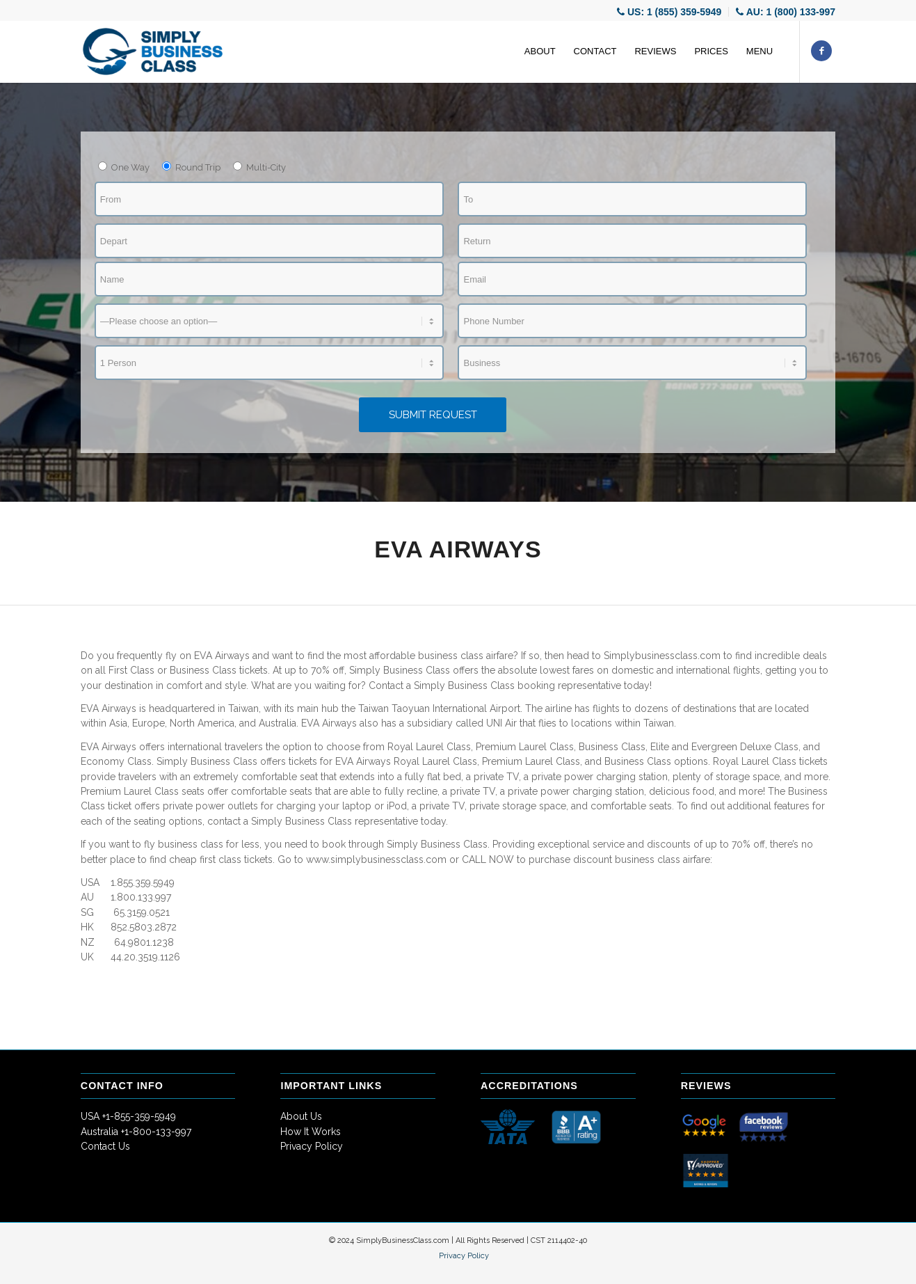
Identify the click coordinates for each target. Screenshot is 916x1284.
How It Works (310, 1131)
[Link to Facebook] (821, 50)
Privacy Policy (311, 1146)
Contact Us (105, 1146)
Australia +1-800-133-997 (136, 1131)
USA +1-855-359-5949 (128, 1116)
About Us (301, 1116)
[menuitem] (669, 12)
